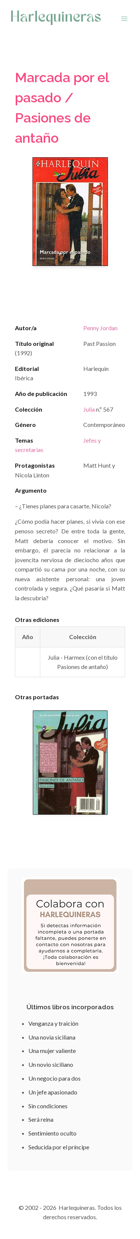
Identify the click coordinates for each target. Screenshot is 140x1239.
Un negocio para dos (54, 1078)
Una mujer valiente (52, 1050)
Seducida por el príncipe (58, 1146)
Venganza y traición (53, 1023)
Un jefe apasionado (52, 1092)
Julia (89, 409)
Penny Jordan (100, 327)
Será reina (40, 1119)
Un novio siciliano (50, 1064)
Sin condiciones (48, 1105)
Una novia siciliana (51, 1037)
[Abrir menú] (124, 18)
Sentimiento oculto (52, 1133)
